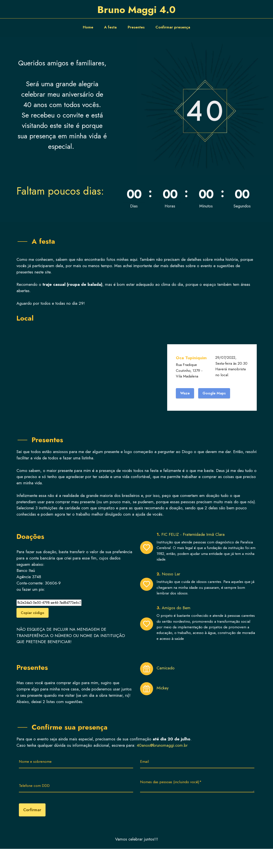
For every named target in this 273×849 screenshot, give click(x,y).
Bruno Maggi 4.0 (136, 10)
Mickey (162, 688)
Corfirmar (32, 810)
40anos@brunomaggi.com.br (162, 745)
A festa (110, 27)
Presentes (136, 27)
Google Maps (215, 393)
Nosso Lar (171, 574)
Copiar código (32, 613)
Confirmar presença (172, 27)
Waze (185, 393)
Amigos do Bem (176, 608)
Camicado (166, 668)
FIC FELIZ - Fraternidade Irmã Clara (193, 534)
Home (88, 27)
